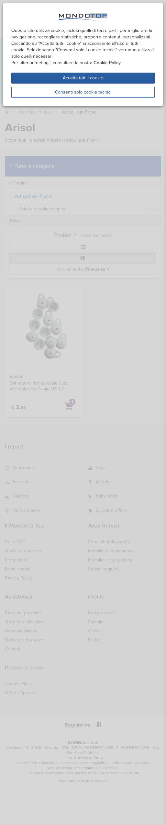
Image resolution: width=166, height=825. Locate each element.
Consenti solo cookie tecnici (83, 92)
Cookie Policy (107, 62)
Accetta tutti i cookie (83, 78)
